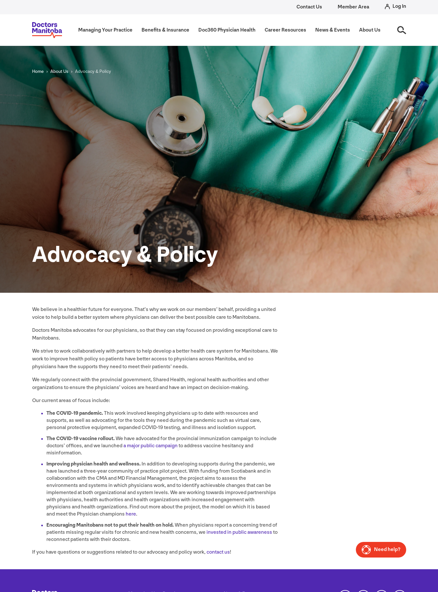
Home (38, 71)
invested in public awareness (239, 532)
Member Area (353, 7)
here (131, 514)
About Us (59, 71)
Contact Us (309, 7)
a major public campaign (150, 446)
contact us (218, 552)
